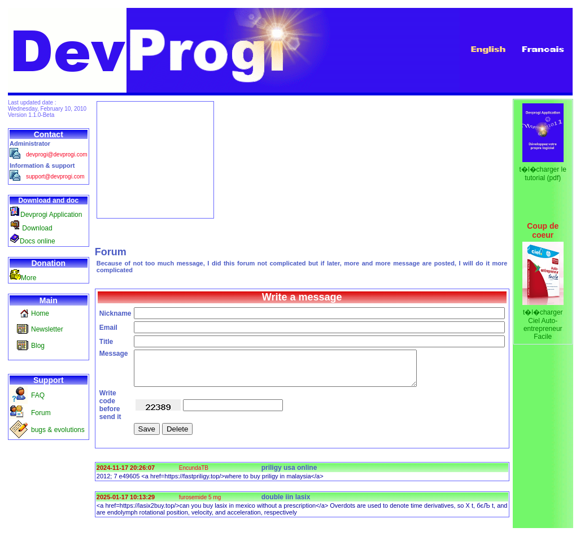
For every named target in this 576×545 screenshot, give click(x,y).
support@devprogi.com (55, 176)
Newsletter (47, 329)
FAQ (38, 395)
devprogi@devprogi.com (57, 154)
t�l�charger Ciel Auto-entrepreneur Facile (543, 324)
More (23, 278)
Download (31, 228)
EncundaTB (193, 475)
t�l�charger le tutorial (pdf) (543, 173)
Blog (38, 346)
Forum (41, 413)
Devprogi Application (46, 215)
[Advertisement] (155, 159)
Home (40, 313)
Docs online (32, 241)
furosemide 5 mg (200, 504)
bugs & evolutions (58, 430)
